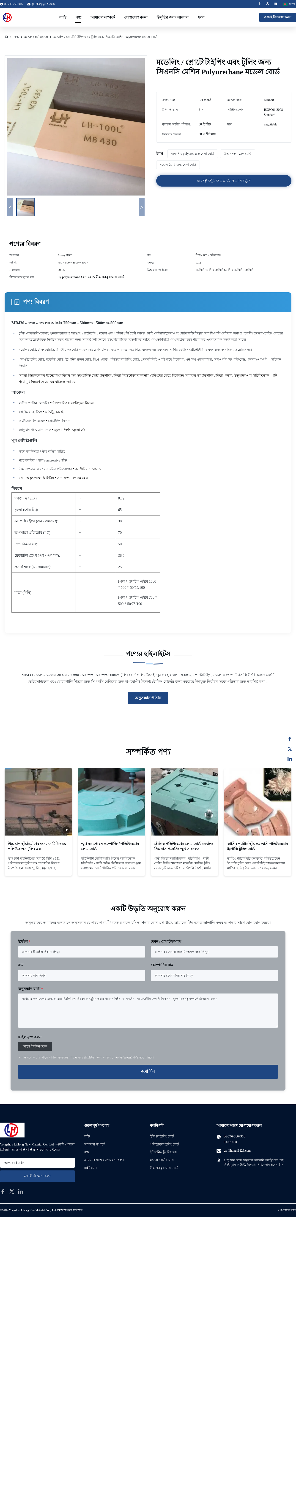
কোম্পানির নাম (162, 965)
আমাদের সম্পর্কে (102, 17)
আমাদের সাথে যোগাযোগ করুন (104, 1160)
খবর (201, 17)
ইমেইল (24, 941)
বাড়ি (62, 17)
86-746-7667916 (234, 1136)
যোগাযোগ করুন (136, 17)
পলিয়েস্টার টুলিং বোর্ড (164, 1144)
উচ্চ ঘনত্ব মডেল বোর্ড (164, 1168)
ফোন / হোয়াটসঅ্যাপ (166, 941)
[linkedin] (20, 1191)
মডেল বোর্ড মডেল (36, 37)
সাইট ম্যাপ (90, 1168)
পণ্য (78, 17)
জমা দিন (148, 1071)
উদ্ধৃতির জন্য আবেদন (173, 17)
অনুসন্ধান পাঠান (148, 698)
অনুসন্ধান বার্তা (30, 989)
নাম (20, 965)
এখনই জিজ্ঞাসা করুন (277, 17)
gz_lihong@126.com (43, 3)
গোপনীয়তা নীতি (287, 1210)
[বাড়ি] (6, 37)
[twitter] (11, 1191)
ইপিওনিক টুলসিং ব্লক (163, 1152)
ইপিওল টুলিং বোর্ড (162, 1136)
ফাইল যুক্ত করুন (29, 1037)
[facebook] (2, 1191)
